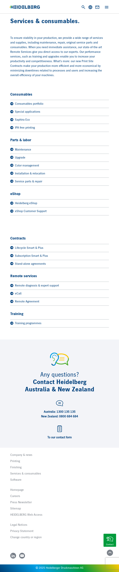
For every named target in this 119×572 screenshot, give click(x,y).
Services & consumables (25, 473)
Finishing (15, 467)
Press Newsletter (21, 502)
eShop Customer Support (28, 211)
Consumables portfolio (26, 104)
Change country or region (26, 537)
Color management (24, 165)
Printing (15, 461)
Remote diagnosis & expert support (34, 286)
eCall (15, 294)
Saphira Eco (20, 120)
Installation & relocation (27, 173)
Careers (15, 496)
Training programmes (25, 323)
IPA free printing (22, 128)
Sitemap (15, 508)
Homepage (17, 490)
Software (15, 479)
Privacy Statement (21, 531)
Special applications (25, 112)
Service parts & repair (26, 181)
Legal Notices (18, 525)
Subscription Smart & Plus (29, 256)
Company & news (21, 455)
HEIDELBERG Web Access (26, 514)
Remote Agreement (24, 302)
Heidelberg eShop (23, 203)
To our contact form (59, 437)
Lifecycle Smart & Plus (26, 248)
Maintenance (20, 149)
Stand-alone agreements (28, 264)
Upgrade (17, 157)
